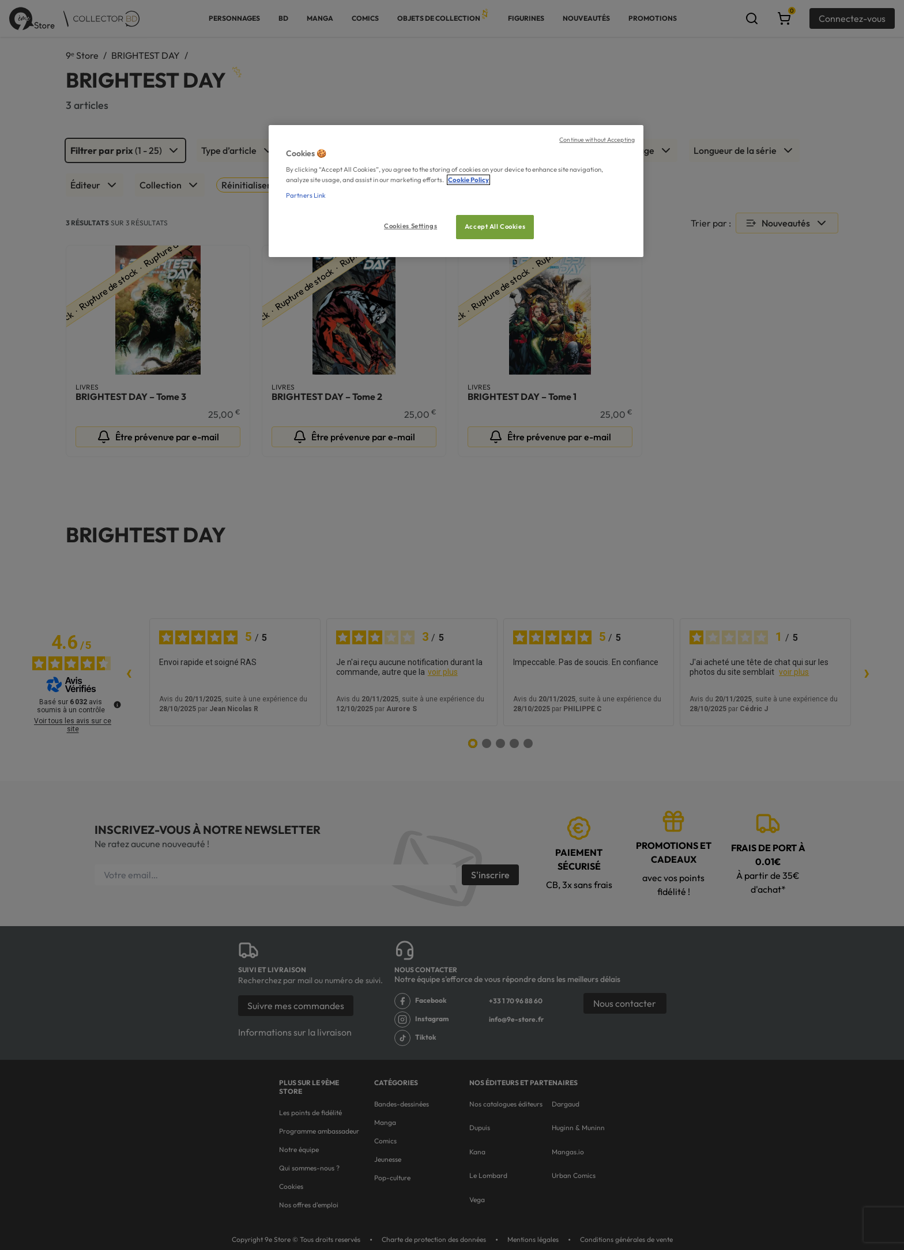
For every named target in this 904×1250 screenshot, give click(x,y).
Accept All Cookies (495, 226)
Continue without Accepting (597, 139)
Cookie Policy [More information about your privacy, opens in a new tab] (468, 180)
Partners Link (306, 195)
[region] (456, 191)
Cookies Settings (410, 226)
